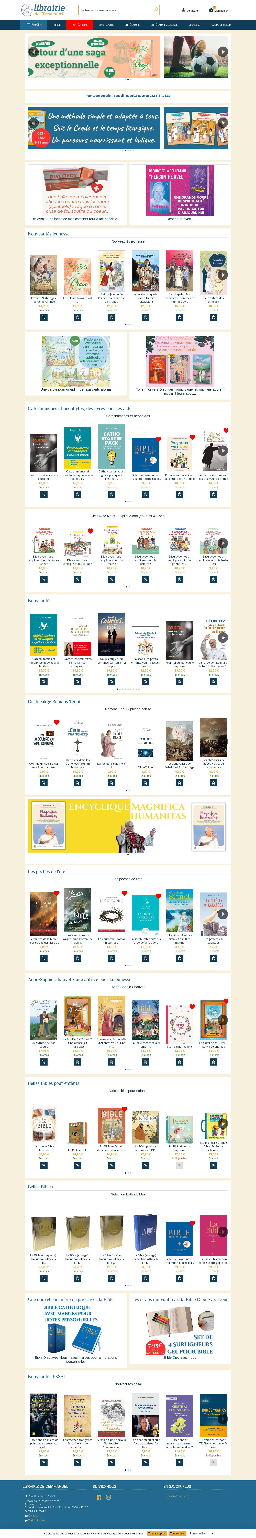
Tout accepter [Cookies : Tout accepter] (156, 1533)
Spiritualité (106, 25)
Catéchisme (80, 25)
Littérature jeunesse (164, 25)
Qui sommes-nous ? (177, 1496)
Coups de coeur (221, 25)
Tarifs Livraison (35, 1520)
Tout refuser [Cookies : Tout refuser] (177, 1533)
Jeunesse (194, 25)
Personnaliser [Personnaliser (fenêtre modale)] (198, 1533)
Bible (57, 25)
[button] (224, 61)
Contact (31, 1515)
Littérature (132, 25)
